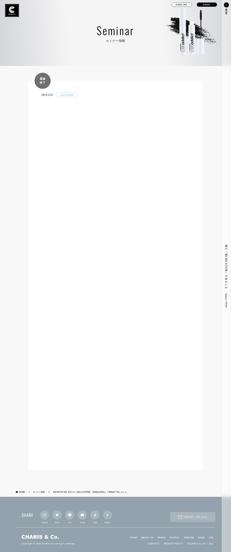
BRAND (162, 537)
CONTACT (154, 543)
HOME (133, 537)
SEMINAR (189, 537)
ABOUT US (147, 537)
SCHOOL (175, 537)
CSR (211, 537)
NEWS (201, 537)
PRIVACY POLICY (173, 543)
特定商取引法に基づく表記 (200, 543)
